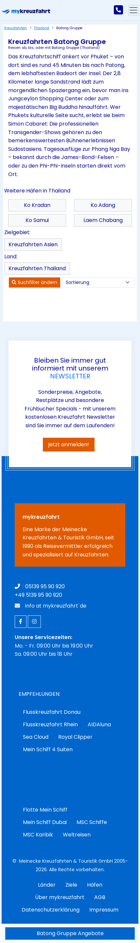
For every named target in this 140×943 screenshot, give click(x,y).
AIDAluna (99, 724)
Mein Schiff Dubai (45, 822)
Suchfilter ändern (34, 282)
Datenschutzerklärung (50, 909)
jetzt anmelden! (68, 444)
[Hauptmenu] (133, 10)
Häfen (94, 885)
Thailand (41, 28)
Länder (47, 885)
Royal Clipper (75, 737)
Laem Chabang (103, 220)
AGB (99, 897)
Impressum (103, 909)
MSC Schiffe (92, 822)
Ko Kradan (37, 205)
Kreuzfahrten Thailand (37, 268)
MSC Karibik (38, 834)
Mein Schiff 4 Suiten (48, 749)
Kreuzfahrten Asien (33, 244)
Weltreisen (77, 834)
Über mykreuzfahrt (59, 897)
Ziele (71, 885)
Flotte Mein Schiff (45, 809)
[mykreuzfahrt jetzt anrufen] (118, 10)
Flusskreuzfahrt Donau (51, 712)
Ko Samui (37, 220)
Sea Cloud (35, 737)
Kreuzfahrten (15, 28)
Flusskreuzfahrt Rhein (50, 724)
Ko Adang (103, 205)
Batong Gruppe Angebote (70, 933)
